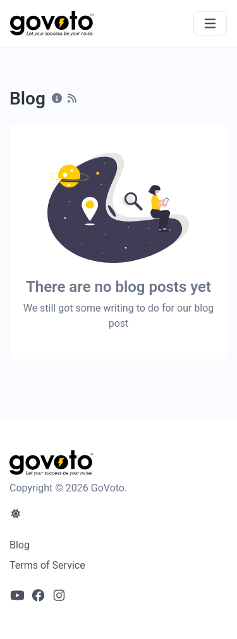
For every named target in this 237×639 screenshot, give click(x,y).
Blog (19, 545)
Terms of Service (47, 565)
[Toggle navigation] (210, 23)
